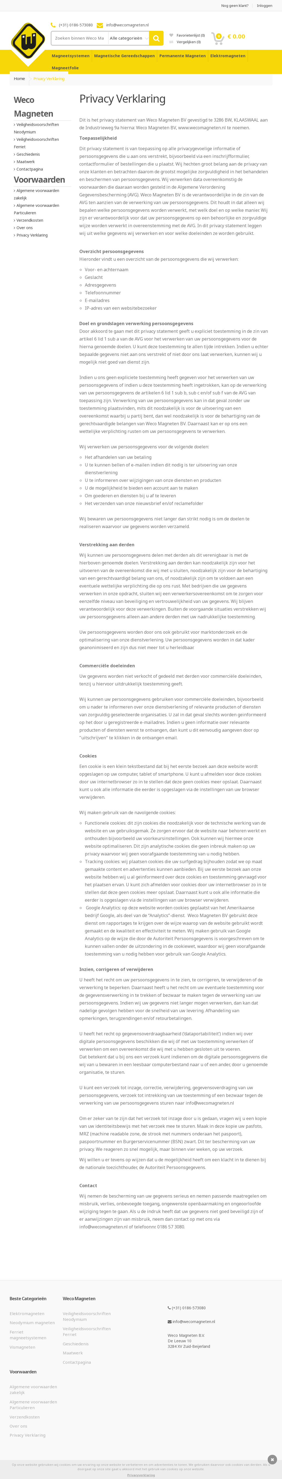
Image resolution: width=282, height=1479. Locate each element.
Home (19, 78)
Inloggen (264, 6)
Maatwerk (26, 161)
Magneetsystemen (71, 55)
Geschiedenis (28, 154)
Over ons (25, 227)
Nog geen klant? (235, 6)
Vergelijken (185, 41)
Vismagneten (22, 1347)
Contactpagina (30, 169)
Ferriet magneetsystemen (28, 1334)
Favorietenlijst (187, 35)
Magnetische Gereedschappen (124, 55)
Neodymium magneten (32, 1322)
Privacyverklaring (141, 1475)
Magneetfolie (65, 67)
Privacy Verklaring (32, 235)
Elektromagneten (227, 55)
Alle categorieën (126, 38)
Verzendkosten (30, 220)
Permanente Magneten (182, 55)
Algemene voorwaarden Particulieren (33, 1404)
